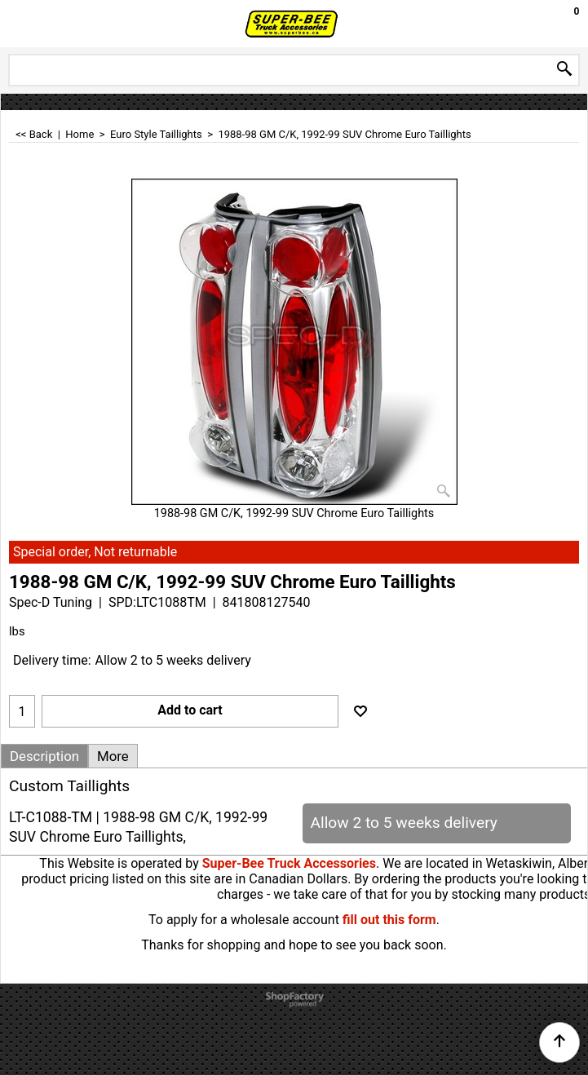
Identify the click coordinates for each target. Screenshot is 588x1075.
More (113, 756)
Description (44, 756)
